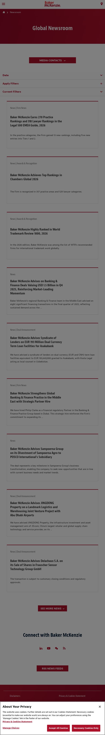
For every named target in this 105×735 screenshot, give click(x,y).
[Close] (99, 706)
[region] (52, 718)
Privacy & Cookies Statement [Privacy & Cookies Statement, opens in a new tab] (17, 721)
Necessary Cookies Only (86, 728)
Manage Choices (11, 728)
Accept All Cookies (58, 728)
